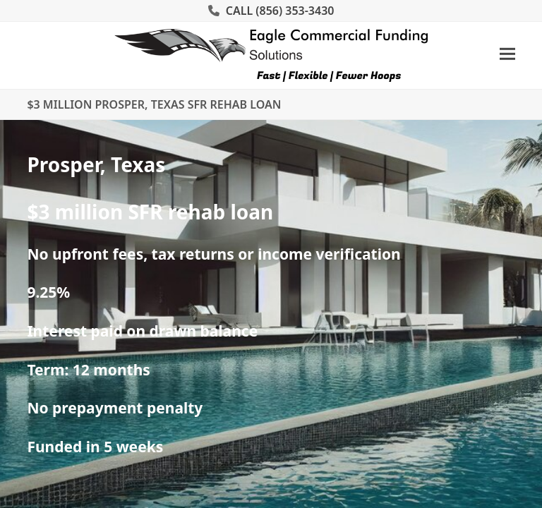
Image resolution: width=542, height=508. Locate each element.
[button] (507, 54)
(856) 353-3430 (294, 10)
